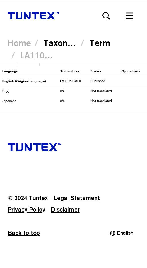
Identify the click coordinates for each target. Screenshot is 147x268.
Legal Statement (77, 198)
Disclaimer (65, 209)
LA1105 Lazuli (47, 55)
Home (19, 43)
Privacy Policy (26, 209)
